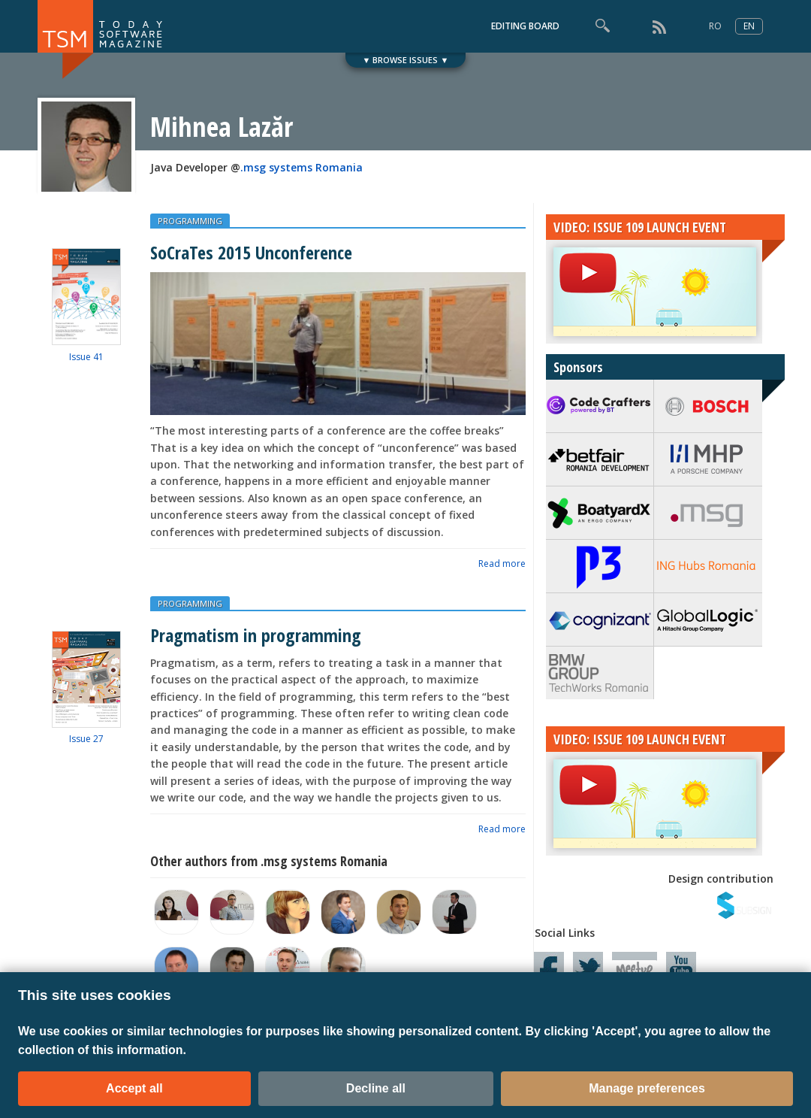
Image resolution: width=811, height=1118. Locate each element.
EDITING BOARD (525, 26)
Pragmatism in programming (255, 635)
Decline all (376, 1088)
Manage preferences (647, 1088)
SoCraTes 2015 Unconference (251, 252)
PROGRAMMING (190, 220)
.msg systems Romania (301, 167)
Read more (502, 563)
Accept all (134, 1088)
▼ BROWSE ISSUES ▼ (406, 59)
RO (715, 26)
